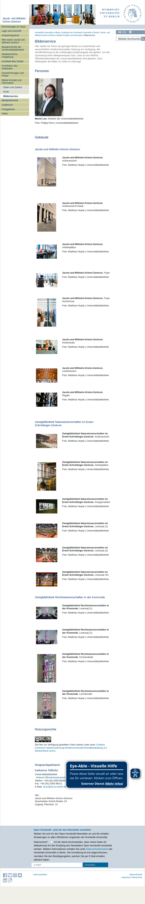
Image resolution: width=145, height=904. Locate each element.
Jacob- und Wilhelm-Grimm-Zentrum (14, 20)
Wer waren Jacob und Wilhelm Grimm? (13, 41)
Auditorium (7, 104)
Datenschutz (137, 877)
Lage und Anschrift (11, 30)
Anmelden (90, 864)
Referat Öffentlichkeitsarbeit (50, 777)
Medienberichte (10, 100)
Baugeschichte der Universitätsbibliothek (13, 48)
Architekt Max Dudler (13, 61)
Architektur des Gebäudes (9, 67)
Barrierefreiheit (136, 875)
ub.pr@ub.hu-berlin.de (54, 786)
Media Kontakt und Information (11, 81)
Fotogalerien (8, 109)
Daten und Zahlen (12, 87)
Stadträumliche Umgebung (9, 55)
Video (5, 113)
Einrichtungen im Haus (13, 26)
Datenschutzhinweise (97, 849)
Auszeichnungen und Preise (13, 74)
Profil (6, 91)
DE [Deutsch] (120, 32)
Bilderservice (10, 96)
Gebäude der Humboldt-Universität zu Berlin (80, 33)
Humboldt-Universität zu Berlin (47, 33)
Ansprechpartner (10, 35)
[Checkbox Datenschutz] (51, 841)
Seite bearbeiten (40, 875)
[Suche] (143, 39)
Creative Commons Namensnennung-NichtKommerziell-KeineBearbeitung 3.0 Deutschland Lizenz (71, 747)
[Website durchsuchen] (130, 39)
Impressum (126, 877)
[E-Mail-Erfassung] (57, 865)
